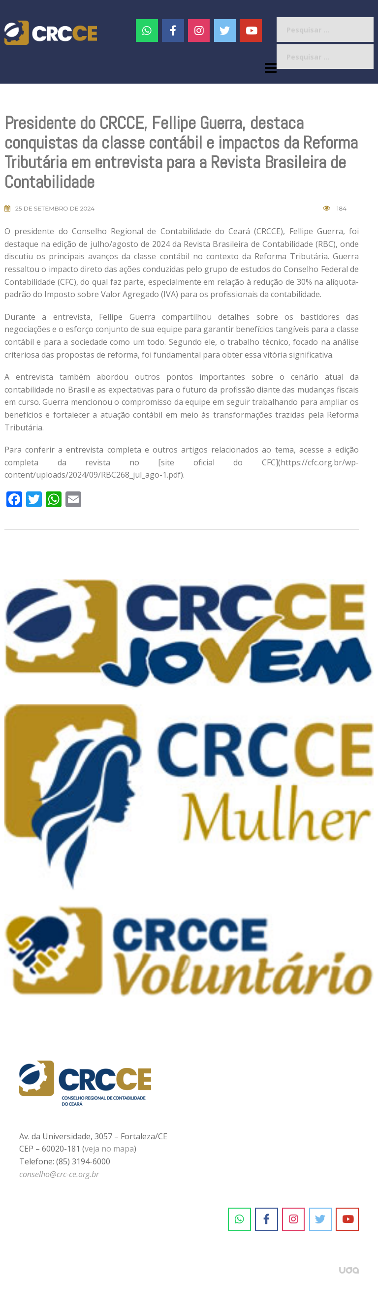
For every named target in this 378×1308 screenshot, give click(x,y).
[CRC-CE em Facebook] (173, 30)
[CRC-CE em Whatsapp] (147, 30)
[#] (199, 30)
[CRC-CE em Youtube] (251, 30)
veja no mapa (109, 1148)
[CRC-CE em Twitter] (225, 30)
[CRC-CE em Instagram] (293, 1219)
